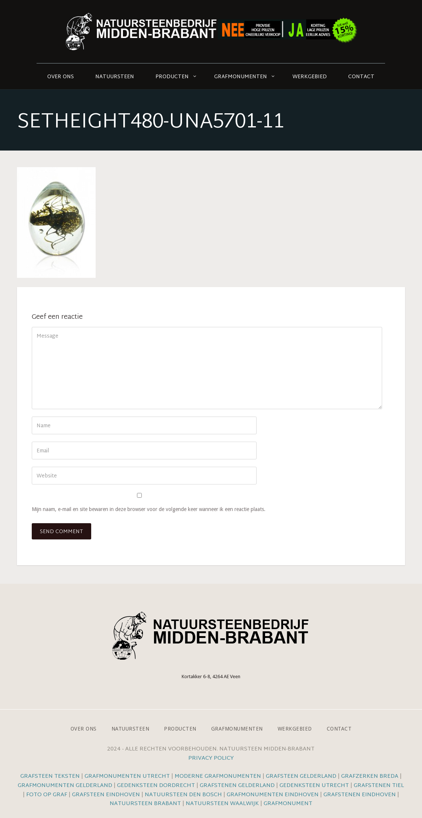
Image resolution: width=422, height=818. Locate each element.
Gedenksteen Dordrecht (156, 786)
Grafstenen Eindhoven (359, 795)
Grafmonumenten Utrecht (127, 776)
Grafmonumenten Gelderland (65, 786)
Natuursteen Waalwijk (222, 804)
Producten (172, 77)
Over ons (60, 77)
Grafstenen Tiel (379, 786)
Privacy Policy (211, 758)
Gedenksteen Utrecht (314, 786)
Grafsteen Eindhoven (106, 795)
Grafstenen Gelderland (237, 786)
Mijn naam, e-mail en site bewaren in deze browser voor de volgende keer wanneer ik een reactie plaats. (148, 509)
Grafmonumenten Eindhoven (273, 795)
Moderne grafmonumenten (218, 776)
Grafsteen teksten (50, 776)
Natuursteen (114, 77)
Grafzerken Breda (369, 776)
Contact (361, 77)
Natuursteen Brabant (145, 804)
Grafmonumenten (240, 77)
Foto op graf (46, 795)
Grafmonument (288, 804)
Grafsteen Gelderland (301, 776)
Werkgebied (309, 77)
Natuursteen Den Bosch (183, 795)
